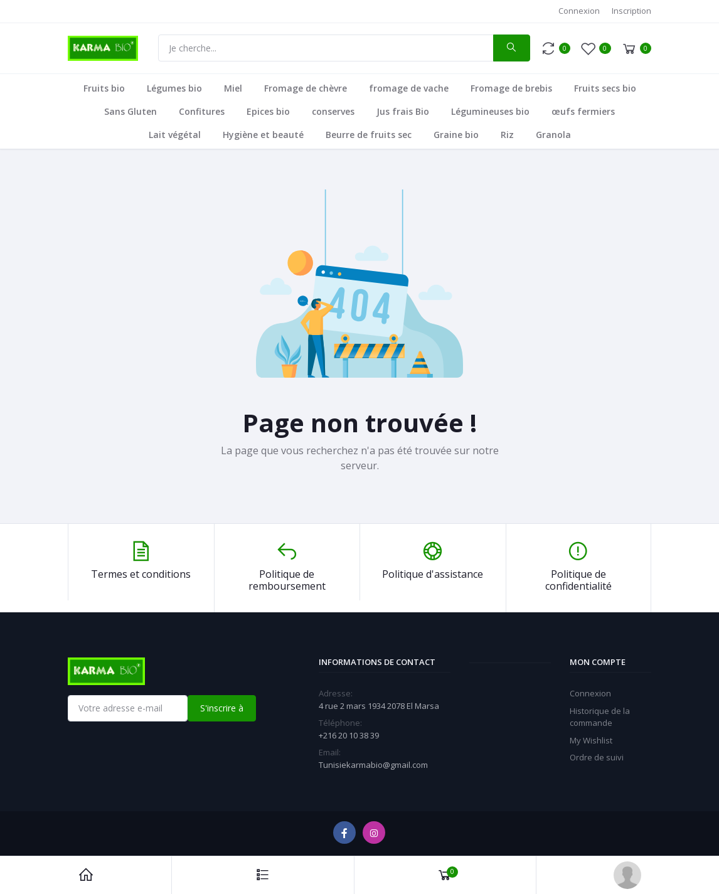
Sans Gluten (130, 111)
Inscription (631, 10)
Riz (507, 135)
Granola (553, 135)
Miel (233, 88)
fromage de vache (409, 88)
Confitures (202, 111)
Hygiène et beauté (263, 135)
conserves (333, 111)
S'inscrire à (221, 708)
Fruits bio (104, 88)
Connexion (579, 10)
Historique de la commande (600, 717)
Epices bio (268, 111)
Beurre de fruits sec (369, 135)
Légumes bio (174, 88)
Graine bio (456, 135)
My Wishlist (591, 740)
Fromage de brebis (511, 88)
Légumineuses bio (490, 111)
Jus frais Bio (402, 111)
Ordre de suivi (597, 757)
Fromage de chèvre (305, 88)
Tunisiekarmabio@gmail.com (373, 764)
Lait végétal (175, 135)
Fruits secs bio (605, 88)
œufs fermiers (583, 111)
